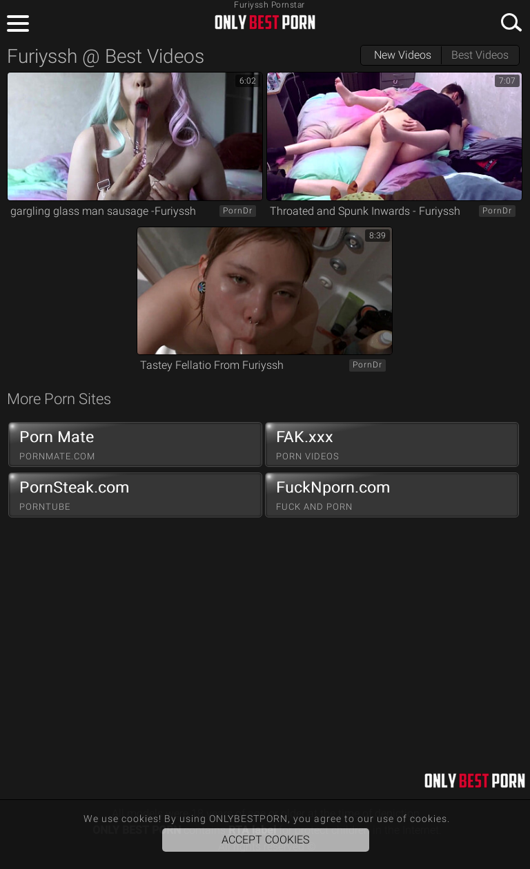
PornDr (238, 211)
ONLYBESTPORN (265, 22)
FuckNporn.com (392, 495)
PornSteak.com (135, 495)
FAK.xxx (392, 444)
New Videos (402, 54)
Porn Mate (135, 444)
